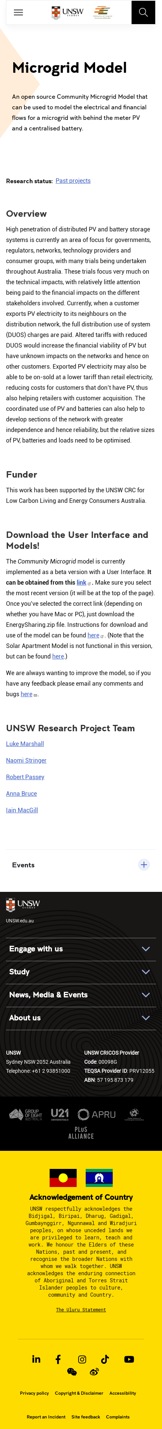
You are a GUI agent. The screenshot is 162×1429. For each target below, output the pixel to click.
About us (25, 1018)
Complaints (118, 1417)
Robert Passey (25, 777)
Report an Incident (46, 1417)
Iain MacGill (22, 810)
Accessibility (122, 1393)
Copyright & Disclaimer (79, 1393)
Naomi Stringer (26, 760)
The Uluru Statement (81, 1309)
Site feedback (85, 1417)
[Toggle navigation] (144, 12)
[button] (81, 865)
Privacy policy (34, 1393)
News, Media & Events (48, 995)
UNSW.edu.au (23, 911)
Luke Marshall (25, 743)
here (96, 635)
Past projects (73, 180)
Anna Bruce (21, 793)
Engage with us (36, 949)
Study (19, 972)
